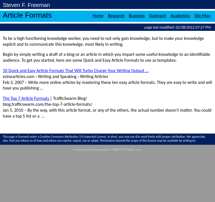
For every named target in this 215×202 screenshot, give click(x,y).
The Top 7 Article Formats (26, 98)
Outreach (157, 15)
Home (98, 15)
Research (116, 15)
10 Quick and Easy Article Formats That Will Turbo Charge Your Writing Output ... (76, 70)
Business (137, 15)
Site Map (202, 15)
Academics (180, 15)
